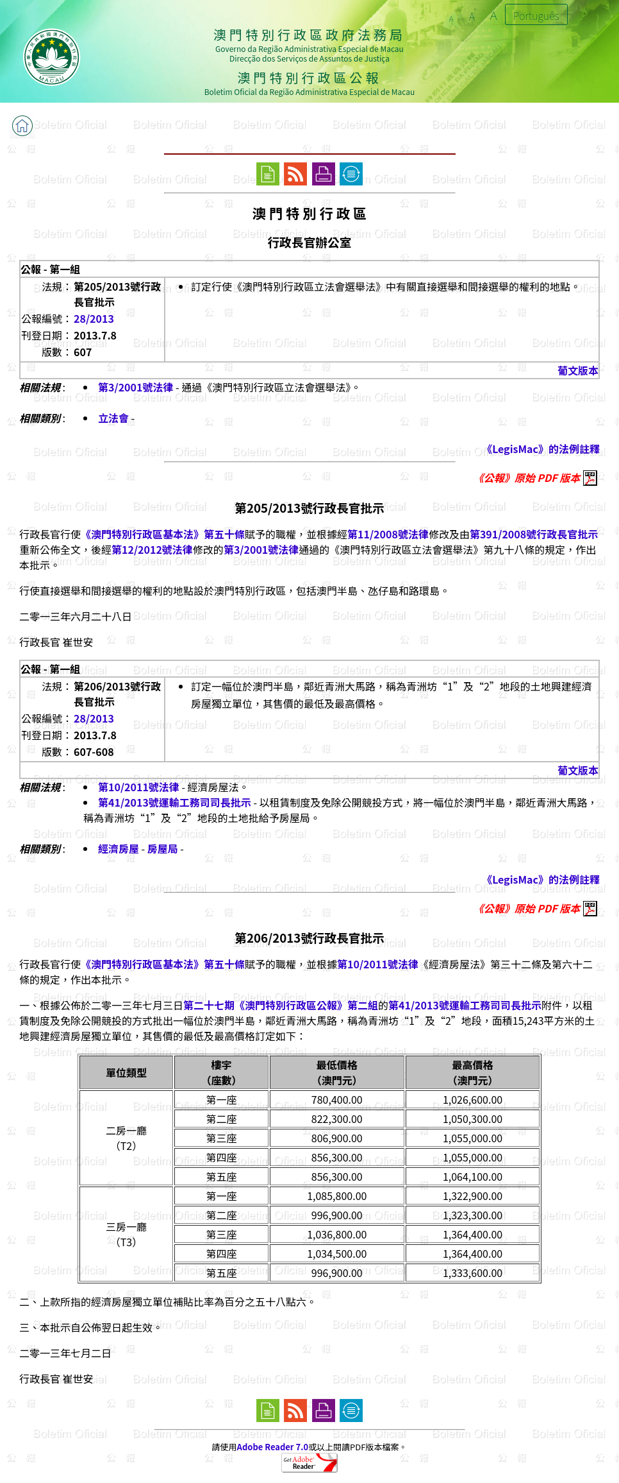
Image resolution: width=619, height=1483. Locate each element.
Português (536, 15)
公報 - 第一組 (50, 269)
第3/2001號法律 (135, 387)
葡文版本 (577, 370)
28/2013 (94, 318)
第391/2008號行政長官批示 (534, 534)
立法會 (113, 417)
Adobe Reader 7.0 (272, 1447)
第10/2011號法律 (138, 786)
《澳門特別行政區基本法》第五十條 (163, 534)
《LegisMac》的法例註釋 (541, 448)
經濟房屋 (118, 848)
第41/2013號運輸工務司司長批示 (174, 802)
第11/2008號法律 (388, 534)
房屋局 (162, 848)
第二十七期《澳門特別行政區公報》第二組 (280, 1005)
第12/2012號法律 (152, 549)
